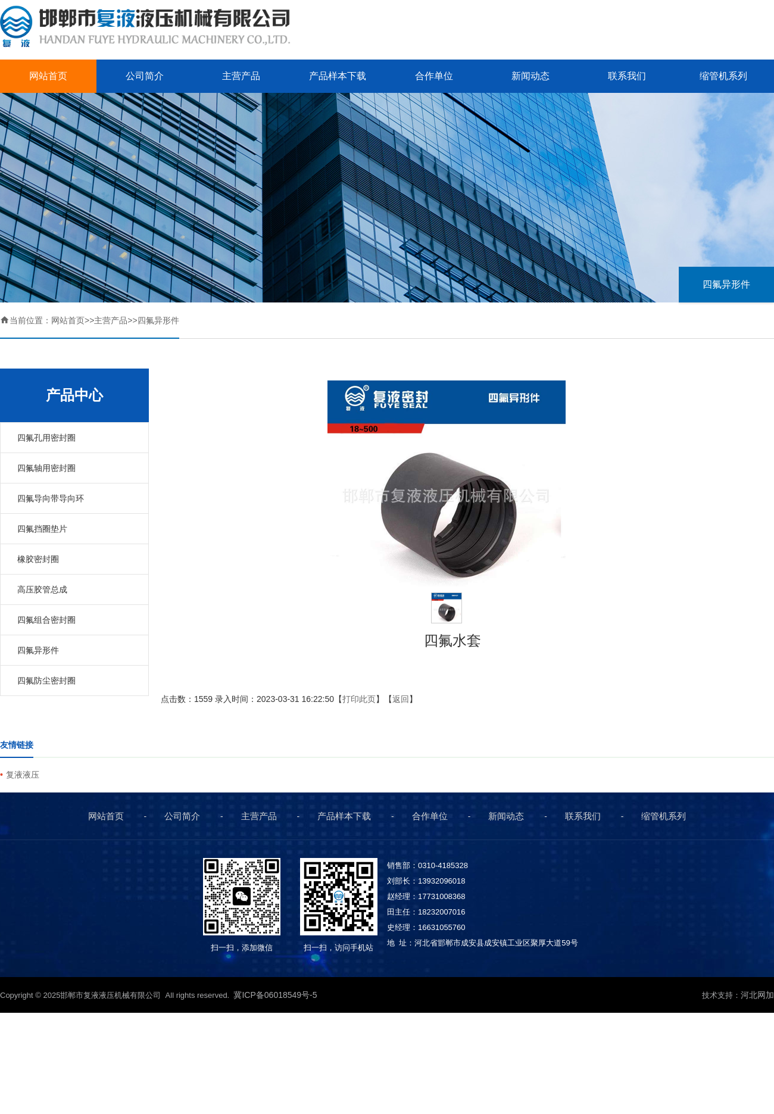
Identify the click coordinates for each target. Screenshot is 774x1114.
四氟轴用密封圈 (46, 468)
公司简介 (145, 76)
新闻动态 (530, 76)
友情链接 (16, 745)
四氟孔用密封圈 (46, 437)
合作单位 (434, 76)
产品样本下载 (337, 76)
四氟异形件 (726, 284)
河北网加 (757, 995)
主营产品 (241, 76)
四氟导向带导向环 (50, 498)
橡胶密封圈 (38, 559)
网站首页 (48, 76)
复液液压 (22, 774)
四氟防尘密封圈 (46, 680)
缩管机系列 (723, 76)
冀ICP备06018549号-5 (276, 995)
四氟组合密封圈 (46, 620)
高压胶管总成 (42, 589)
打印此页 (359, 699)
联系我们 (627, 76)
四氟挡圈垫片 (42, 528)
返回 (400, 699)
